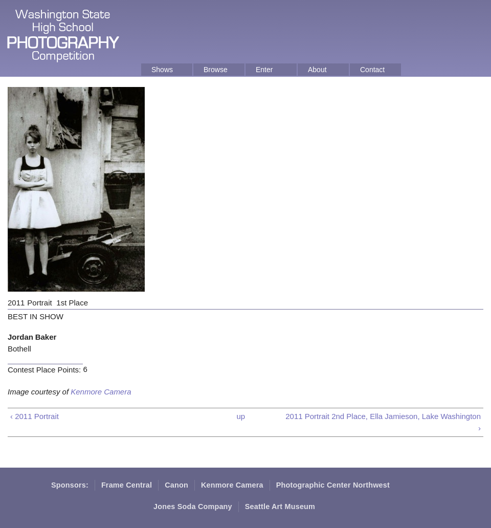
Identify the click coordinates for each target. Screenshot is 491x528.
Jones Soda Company (192, 506)
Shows (162, 69)
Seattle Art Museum (280, 506)
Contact (372, 69)
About (317, 69)
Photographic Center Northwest (333, 485)
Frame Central (126, 485)
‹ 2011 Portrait (34, 416)
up (240, 416)
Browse (216, 69)
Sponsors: (69, 485)
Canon (176, 485)
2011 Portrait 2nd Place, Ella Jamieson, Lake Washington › (383, 422)
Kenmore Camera (101, 391)
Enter (264, 69)
